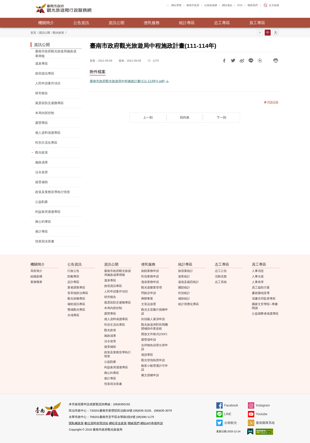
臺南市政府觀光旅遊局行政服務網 (74, 8)
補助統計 (184, 298)
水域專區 (73, 315)
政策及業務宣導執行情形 (52, 192)
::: (167, 5)
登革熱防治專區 (77, 293)
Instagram (263, 405)
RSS (240, 5)
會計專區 (41, 231)
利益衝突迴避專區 (47, 211)
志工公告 (221, 270)
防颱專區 (73, 276)
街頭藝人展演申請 (153, 319)
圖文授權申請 (150, 375)
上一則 (148, 117)
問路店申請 (148, 293)
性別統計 (184, 293)
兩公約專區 (43, 221)
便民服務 (152, 23)
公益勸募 (41, 202)
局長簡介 (36, 270)
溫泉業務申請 (150, 282)
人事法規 (258, 276)
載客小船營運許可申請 (154, 367)
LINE (227, 414)
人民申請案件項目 (47, 83)
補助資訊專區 (76, 304)
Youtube (261, 414)
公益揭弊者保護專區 (265, 313)
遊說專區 (147, 354)
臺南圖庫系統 (265, 422)
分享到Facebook (224, 61)
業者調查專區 (76, 287)
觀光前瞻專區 (76, 298)
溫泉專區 (41, 63)
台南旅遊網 (210, 5)
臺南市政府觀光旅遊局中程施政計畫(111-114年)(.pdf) (127, 81)
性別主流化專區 (46, 142)
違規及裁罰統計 (188, 282)
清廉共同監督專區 (264, 298)
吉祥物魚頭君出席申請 (154, 347)
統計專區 (187, 23)
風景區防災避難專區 (49, 103)
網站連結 (227, 5)
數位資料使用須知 (96, 423)
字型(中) (268, 33)
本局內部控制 (44, 113)
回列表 (184, 117)
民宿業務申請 (150, 276)
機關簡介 (46, 23)
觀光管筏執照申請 (153, 360)
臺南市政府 (192, 5)
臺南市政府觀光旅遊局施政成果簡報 (55, 54)
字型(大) (276, 33)
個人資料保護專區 (47, 132)
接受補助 (41, 182)
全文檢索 (274, 5)
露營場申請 (148, 339)
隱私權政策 (76, 423)
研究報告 (41, 93)
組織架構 (36, 276)
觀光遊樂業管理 (151, 287)
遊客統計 (184, 276)
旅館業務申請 (150, 270)
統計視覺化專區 (188, 304)
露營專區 (41, 122)
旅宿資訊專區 (44, 73)
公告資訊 (81, 23)
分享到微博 (242, 61)
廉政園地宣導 (261, 293)
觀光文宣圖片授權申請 (154, 311)
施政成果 (41, 162)
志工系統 (221, 282)
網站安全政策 (118, 423)
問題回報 (260, 61)
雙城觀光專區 (76, 309)
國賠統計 (184, 287)
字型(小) (260, 33)
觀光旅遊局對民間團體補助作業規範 (154, 326)
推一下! (233, 61)
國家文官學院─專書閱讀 (265, 306)
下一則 (221, 117)
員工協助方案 (261, 287)
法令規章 (41, 172)
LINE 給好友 (251, 61)
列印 (276, 61)
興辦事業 (147, 298)
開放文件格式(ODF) (154, 334)
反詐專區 (73, 282)
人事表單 (258, 282)
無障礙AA (264, 432)
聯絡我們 (253, 5)
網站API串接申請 (151, 423)
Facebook (231, 405)
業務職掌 (36, 282)
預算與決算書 (44, 241)
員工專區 (257, 23)
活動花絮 (221, 276)
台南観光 (230, 422)
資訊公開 (116, 23)
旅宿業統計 (185, 270)
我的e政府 (250, 432)
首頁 (33, 32)
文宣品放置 (148, 304)
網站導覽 (176, 5)
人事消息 (258, 270)
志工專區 (222, 23)
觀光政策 (58, 32)
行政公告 (73, 270)
